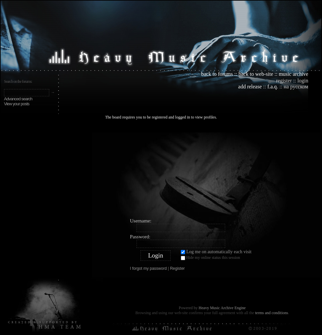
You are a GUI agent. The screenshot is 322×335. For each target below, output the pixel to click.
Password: (140, 236)
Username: (140, 220)
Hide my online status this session (210, 257)
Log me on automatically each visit (216, 251)
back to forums (217, 74)
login (303, 80)
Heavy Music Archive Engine (222, 308)
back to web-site (255, 74)
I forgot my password (148, 268)
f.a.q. (272, 86)
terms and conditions (271, 313)
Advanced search (18, 98)
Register (177, 268)
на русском (296, 86)
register (284, 80)
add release (250, 86)
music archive (293, 74)
